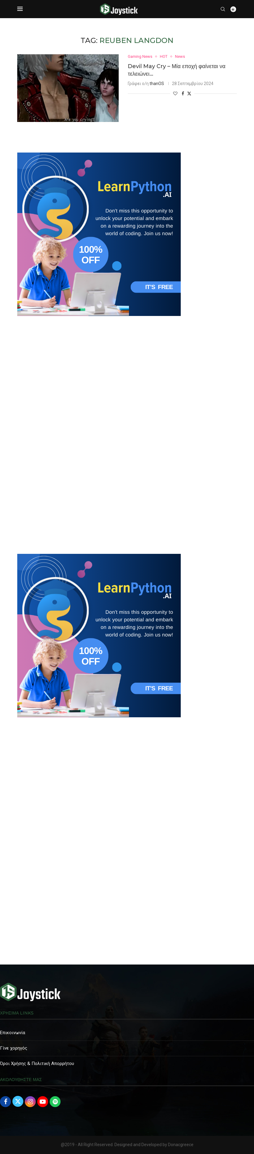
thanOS (157, 83)
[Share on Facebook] (183, 93)
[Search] (223, 9)
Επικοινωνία (12, 1032)
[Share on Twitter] (189, 93)
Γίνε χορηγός (13, 1048)
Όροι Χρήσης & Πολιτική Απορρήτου (37, 1063)
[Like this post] (175, 93)
